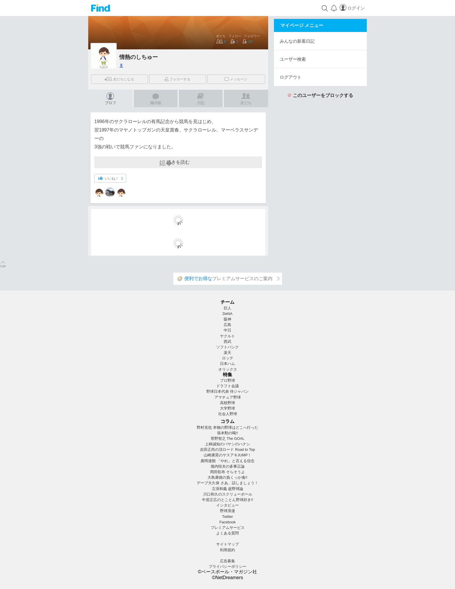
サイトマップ (227, 544)
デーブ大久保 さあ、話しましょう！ (227, 483)
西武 (227, 341)
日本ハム (227, 363)
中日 (227, 330)
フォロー (177, 79)
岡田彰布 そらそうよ (227, 472)
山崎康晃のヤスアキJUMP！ (228, 455)
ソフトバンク (227, 347)
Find (100, 8)
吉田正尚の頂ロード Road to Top (227, 449)
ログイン (352, 8)
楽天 (227, 352)
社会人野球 (227, 414)
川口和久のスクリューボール (227, 494)
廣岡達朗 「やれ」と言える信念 (227, 461)
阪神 (227, 319)
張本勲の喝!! (227, 433)
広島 (227, 325)
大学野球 (227, 408)
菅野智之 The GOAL (228, 438)
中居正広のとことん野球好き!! (227, 500)
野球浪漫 (227, 511)
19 (247, 42)
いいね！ (110, 178)
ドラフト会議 (227, 386)
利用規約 (227, 550)
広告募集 (227, 561)
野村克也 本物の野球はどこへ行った (227, 427)
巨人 (227, 308)
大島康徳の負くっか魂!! (227, 477)
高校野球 (227, 403)
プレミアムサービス (228, 527)
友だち (119, 79)
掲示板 (155, 98)
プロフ (110, 98)
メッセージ (235, 78)
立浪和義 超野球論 (227, 489)
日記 (201, 98)
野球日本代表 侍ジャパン (227, 391)
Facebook (227, 522)
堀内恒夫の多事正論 (228, 466)
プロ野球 (227, 380)
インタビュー (227, 505)
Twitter (227, 516)
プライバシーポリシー (227, 566)
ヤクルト (227, 336)
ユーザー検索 (293, 59)
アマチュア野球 (227, 397)
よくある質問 (227, 533)
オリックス (227, 369)
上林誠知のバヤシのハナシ (227, 444)
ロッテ (227, 358)
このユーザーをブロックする (320, 95)
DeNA (227, 313)
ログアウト (290, 77)
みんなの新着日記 (297, 41)
